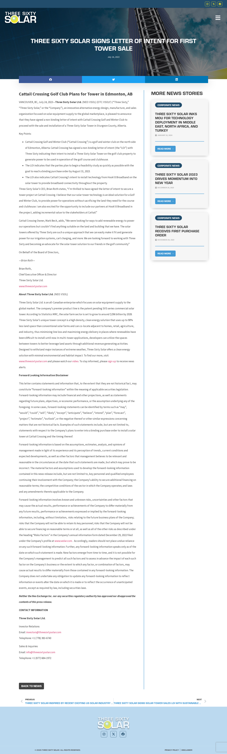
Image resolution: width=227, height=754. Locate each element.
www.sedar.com (63, 541)
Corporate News (168, 105)
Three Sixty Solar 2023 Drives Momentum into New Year (176, 178)
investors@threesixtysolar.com (43, 632)
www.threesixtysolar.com (33, 286)
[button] (50, 79)
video (75, 361)
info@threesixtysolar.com (40, 652)
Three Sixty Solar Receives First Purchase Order (177, 230)
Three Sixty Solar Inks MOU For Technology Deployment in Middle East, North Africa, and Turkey (176, 122)
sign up (112, 361)
